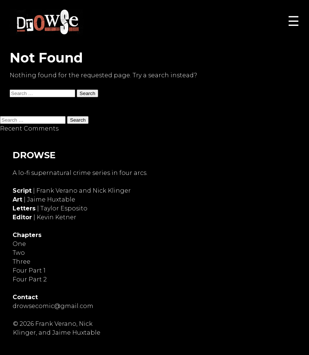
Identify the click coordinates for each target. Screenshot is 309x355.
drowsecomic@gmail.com (53, 306)
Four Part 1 (29, 270)
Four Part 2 (30, 279)
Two (19, 252)
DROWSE (34, 155)
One (19, 243)
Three (21, 261)
